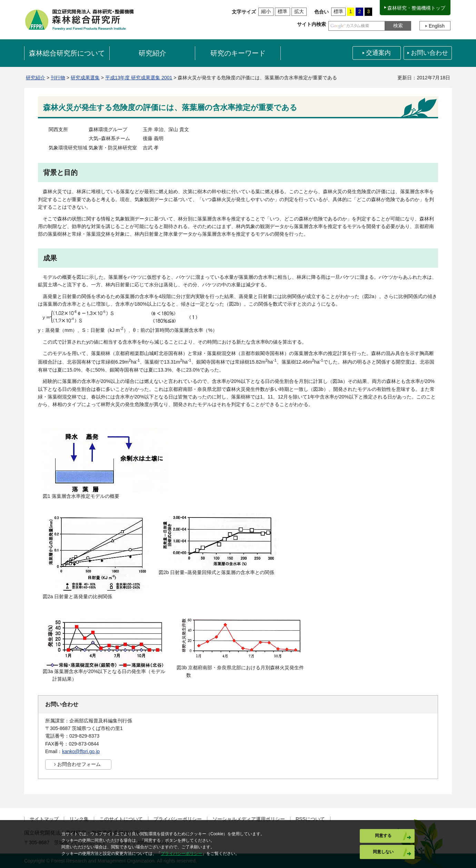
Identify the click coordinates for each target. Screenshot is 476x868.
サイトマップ (44, 819)
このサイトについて (121, 819)
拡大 (299, 11)
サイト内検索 (311, 24)
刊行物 (58, 77)
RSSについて (310, 819)
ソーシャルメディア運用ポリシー (248, 819)
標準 (282, 11)
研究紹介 (35, 77)
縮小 (266, 11)
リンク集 (79, 819)
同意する (383, 835)
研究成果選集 (85, 77)
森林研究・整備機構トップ (416, 8)
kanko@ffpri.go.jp (81, 751)
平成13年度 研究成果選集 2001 (138, 77)
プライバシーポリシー (177, 819)
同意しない (383, 851)
